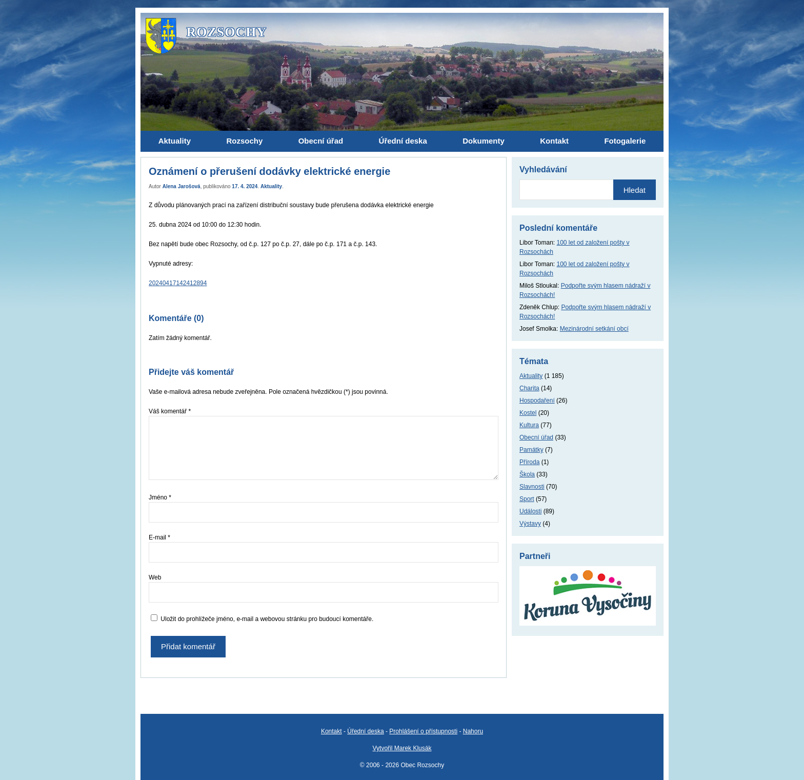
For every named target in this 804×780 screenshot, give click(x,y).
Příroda (529, 462)
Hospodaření (537, 400)
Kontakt (331, 731)
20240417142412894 (178, 283)
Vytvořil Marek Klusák (402, 748)
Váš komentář (170, 411)
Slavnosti (532, 486)
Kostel (527, 412)
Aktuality (271, 186)
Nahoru (473, 731)
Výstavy (530, 523)
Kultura (529, 425)
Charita (529, 388)
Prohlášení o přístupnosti (423, 731)
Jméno (160, 497)
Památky (531, 449)
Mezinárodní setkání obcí (594, 328)
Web (155, 577)
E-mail (159, 537)
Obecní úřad (536, 437)
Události (530, 511)
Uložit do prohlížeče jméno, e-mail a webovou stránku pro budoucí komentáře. (266, 619)
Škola (527, 474)
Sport (526, 499)
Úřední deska (365, 731)
